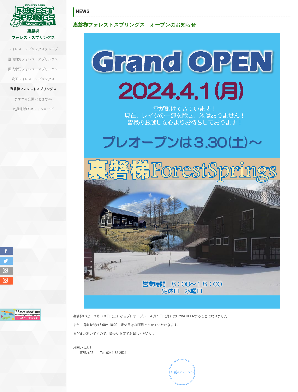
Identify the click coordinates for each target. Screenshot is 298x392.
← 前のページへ (182, 372)
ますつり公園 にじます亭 (33, 99)
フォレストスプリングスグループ (33, 49)
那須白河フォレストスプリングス (33, 59)
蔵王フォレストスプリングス (33, 79)
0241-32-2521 (116, 353)
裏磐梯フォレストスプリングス (33, 89)
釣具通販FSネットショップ (33, 109)
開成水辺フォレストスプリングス (33, 69)
